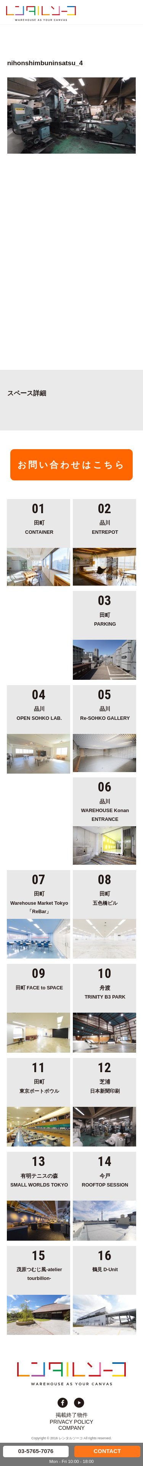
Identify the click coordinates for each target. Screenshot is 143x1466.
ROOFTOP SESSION (105, 1180)
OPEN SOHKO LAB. (39, 713)
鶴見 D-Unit (105, 1269)
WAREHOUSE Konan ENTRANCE (105, 809)
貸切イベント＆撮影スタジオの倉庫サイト (41, 13)
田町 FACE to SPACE (39, 988)
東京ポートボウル (39, 1085)
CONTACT (107, 1451)
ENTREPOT (105, 527)
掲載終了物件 (72, 1415)
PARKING (105, 619)
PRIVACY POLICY (71, 1422)
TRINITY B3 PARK (105, 992)
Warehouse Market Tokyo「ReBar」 (39, 902)
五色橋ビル (105, 898)
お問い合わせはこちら (72, 465)
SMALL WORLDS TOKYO (39, 1180)
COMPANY (71, 1428)
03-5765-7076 (35, 1451)
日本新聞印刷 (105, 1085)
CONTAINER (39, 527)
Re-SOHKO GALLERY (105, 713)
